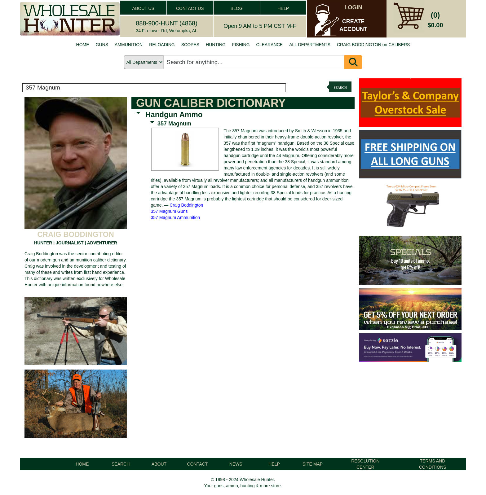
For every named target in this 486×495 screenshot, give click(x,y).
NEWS (235, 464)
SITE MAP (313, 464)
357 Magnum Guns (169, 211)
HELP (283, 8)
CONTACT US (190, 8)
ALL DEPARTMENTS (309, 44)
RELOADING (162, 44)
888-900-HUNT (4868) (166, 23)
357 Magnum (174, 123)
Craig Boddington (186, 205)
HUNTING (216, 44)
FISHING (241, 44)
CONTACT (197, 464)
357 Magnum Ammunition (175, 217)
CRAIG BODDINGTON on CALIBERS (373, 44)
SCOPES (190, 44)
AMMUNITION (129, 44)
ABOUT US (143, 8)
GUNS (102, 44)
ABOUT (159, 464)
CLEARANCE (269, 44)
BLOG (237, 8)
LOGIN (353, 7)
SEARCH (121, 464)
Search (340, 87)
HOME (82, 44)
